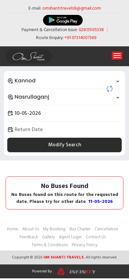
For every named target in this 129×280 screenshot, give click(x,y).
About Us (30, 229)
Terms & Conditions (49, 245)
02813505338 (91, 29)
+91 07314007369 (80, 37)
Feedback (29, 237)
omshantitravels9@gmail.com (71, 8)
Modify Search (64, 145)
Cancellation (106, 229)
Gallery (48, 237)
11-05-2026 (100, 201)
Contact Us (96, 237)
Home (12, 229)
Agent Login (70, 237)
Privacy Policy (85, 245)
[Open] (117, 81)
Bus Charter (80, 229)
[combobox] (64, 81)
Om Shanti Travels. (64, 257)
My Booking (54, 229)
